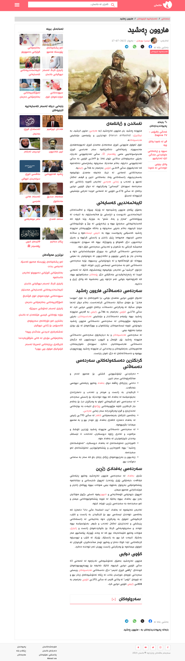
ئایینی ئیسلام (92, 233)
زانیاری (73, 528)
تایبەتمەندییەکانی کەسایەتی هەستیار (42, 290)
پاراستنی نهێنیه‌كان (48, 655)
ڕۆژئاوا (97, 406)
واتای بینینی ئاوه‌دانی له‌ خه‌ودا (157, 166)
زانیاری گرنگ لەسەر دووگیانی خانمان (43, 284)
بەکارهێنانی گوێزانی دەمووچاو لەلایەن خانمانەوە (42, 275)
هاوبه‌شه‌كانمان (49, 646)
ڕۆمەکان (93, 275)
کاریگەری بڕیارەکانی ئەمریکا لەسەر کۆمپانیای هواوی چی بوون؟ (44, 347)
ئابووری (103, 494)
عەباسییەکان (135, 140)
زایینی (80, 168)
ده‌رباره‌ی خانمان (49, 650)
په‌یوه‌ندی (21, 646)
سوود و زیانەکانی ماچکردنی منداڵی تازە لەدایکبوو (157, 155)
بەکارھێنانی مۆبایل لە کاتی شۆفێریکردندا (41, 338)
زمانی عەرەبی (111, 182)
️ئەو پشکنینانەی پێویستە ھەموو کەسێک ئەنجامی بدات (41, 264)
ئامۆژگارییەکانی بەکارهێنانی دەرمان (44, 302)
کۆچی (107, 168)
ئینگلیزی (137, 135)
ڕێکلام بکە (21, 650)
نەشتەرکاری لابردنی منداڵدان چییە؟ (44, 332)
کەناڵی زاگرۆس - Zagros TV (158, 133)
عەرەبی (93, 131)
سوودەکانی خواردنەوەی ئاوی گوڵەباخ (43, 296)
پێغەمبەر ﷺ (109, 154)
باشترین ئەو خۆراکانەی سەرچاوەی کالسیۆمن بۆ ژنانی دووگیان (45, 323)
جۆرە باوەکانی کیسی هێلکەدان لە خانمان (41, 315)
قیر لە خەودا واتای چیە (158, 143)
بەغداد (101, 383)
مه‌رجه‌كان (21, 655)
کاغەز (98, 415)
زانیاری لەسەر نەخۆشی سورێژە (46, 309)
